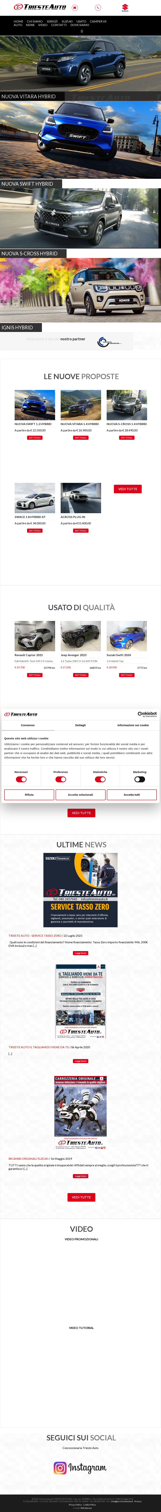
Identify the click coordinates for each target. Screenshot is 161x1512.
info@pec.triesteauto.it (122, 1501)
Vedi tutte (127, 489)
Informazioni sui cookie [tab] (133, 725)
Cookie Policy (89, 1504)
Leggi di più (80, 953)
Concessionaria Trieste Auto (80, 1448)
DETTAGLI (34, 437)
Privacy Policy (75, 1504)
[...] (35, 945)
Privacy (138, 1501)
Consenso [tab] (27, 725)
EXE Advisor (86, 1508)
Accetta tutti (132, 794)
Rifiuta (29, 794)
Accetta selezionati (80, 794)
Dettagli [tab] (80, 725)
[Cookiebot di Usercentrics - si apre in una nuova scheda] (140, 714)
